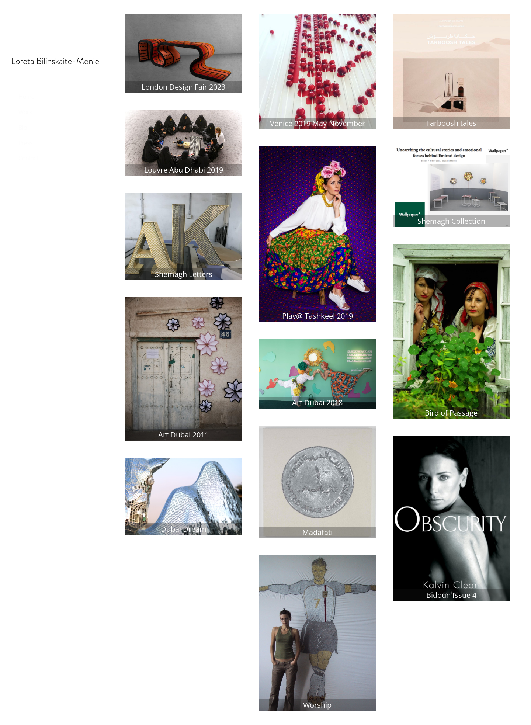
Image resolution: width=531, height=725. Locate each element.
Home (26, 97)
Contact (28, 158)
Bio (22, 128)
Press (25, 143)
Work (25, 112)
